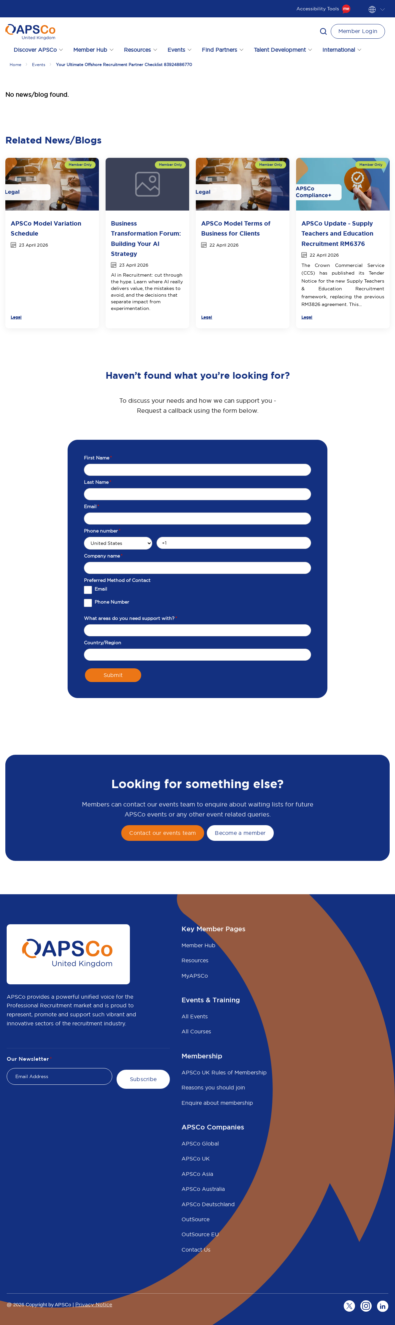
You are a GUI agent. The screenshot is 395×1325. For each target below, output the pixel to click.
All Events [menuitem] (195, 1016)
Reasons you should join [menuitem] (213, 1087)
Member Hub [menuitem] (198, 945)
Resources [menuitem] (195, 960)
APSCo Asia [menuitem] (197, 1174)
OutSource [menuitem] (195, 1219)
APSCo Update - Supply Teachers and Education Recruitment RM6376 (337, 234)
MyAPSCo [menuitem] (195, 975)
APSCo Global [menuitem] (200, 1143)
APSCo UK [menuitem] (196, 1158)
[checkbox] (197, 599)
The (308, 265)
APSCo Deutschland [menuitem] (208, 1204)
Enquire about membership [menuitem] (217, 1102)
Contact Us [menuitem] (196, 1249)
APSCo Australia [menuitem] (203, 1189)
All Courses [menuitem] (196, 1031)
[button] (323, 31)
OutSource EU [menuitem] (200, 1234)
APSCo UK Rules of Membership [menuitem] (224, 1072)
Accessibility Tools (323, 9)
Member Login (358, 31)
